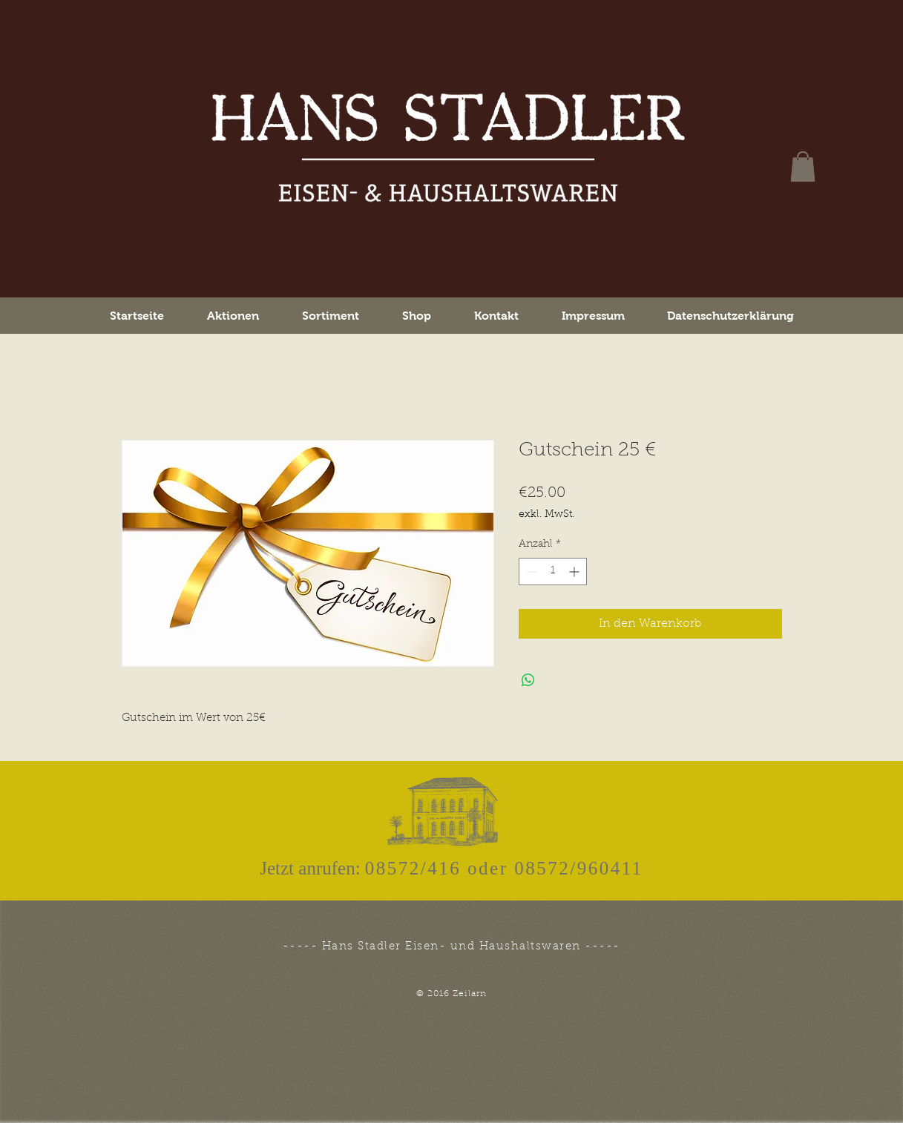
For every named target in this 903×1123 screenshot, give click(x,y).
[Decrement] (530, 571)
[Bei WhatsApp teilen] (528, 680)
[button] (802, 166)
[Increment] (575, 571)
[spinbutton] (552, 571)
